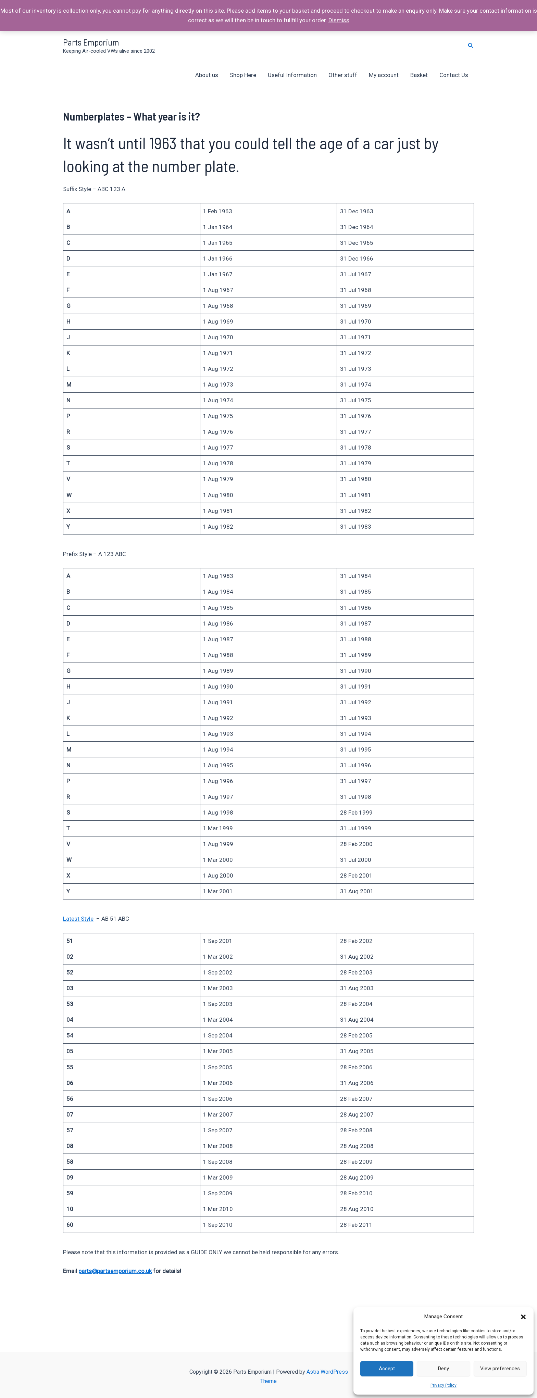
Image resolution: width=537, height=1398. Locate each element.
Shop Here (243, 75)
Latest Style (78, 918)
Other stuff (342, 75)
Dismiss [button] (338, 20)
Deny (443, 1368)
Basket (419, 75)
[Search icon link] (471, 45)
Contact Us (453, 75)
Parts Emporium (91, 42)
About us (206, 75)
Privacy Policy (443, 1385)
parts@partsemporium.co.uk (115, 1271)
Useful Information (292, 75)
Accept (387, 1368)
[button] (523, 1316)
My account (384, 75)
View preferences (500, 1368)
